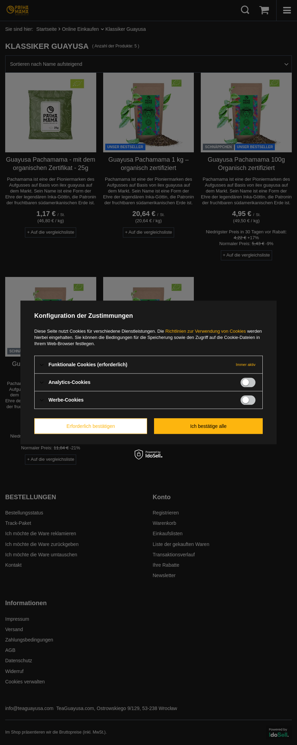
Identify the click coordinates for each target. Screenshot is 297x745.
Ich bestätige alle (208, 426)
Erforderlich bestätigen (90, 426)
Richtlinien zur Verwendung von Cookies (205, 331)
